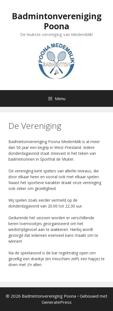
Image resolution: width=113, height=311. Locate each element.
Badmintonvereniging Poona (57, 21)
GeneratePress (57, 302)
